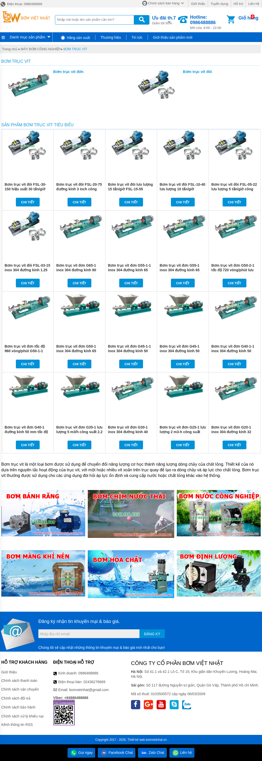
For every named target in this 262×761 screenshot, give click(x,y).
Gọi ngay (81, 752)
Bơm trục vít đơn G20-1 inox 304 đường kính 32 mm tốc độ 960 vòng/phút (232, 432)
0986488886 (88, 673)
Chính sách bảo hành (18, 707)
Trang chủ (9, 49)
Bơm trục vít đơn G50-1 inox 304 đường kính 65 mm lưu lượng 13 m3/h (76, 351)
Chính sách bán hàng (164, 3)
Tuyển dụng (219, 4)
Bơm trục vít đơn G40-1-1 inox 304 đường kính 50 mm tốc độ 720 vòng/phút (232, 351)
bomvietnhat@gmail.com (88, 690)
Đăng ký (152, 634)
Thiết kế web (136, 740)
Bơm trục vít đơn (68, 71)
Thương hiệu (111, 37)
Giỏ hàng (248, 17)
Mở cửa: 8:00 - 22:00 (208, 22)
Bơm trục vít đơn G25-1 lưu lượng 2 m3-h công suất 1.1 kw (183, 432)
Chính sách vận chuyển (20, 689)
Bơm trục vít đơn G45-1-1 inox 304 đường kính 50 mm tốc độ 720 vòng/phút (129, 351)
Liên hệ (253, 4)
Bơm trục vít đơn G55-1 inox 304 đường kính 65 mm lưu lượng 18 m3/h (180, 270)
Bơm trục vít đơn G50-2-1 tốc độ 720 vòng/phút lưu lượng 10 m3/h (232, 270)
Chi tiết (28, 202)
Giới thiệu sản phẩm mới (172, 37)
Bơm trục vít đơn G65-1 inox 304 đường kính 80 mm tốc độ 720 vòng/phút (77, 270)
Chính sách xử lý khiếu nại (22, 716)
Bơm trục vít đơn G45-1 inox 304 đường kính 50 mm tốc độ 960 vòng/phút (181, 351)
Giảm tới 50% (164, 20)
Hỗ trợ (238, 4)
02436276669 (94, 682)
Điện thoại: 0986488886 (21, 4)
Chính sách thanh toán (19, 681)
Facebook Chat (116, 752)
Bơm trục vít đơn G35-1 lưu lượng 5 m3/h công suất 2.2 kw (79, 432)
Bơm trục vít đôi (197, 71)
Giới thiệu (198, 4)
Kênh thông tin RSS (17, 725)
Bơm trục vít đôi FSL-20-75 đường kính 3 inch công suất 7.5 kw (79, 189)
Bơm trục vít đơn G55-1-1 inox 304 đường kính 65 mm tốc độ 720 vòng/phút (129, 270)
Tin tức (137, 37)
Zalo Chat (152, 752)
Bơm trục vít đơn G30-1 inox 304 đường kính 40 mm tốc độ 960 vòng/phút (129, 432)
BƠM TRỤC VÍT (75, 49)
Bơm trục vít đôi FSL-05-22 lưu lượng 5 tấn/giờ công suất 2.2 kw (234, 189)
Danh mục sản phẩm (27, 37)
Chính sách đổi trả (15, 698)
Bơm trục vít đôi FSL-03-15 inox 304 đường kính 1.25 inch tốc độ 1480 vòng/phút (28, 270)
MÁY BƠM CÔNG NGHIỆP (40, 49)
